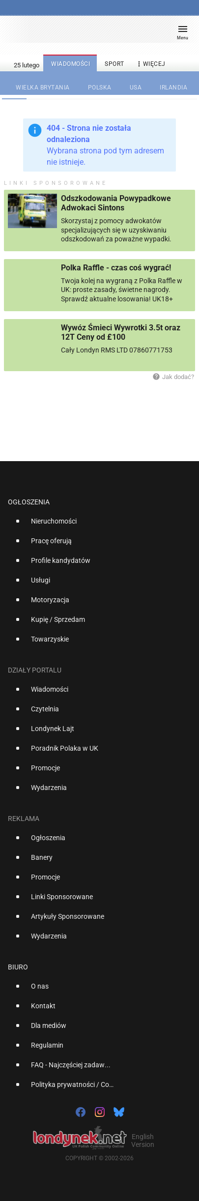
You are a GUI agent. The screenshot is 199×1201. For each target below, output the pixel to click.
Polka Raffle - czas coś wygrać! (116, 267)
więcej (150, 64)
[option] (95, 525)
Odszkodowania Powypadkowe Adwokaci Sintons (116, 203)
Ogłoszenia (29, 502)
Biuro (18, 967)
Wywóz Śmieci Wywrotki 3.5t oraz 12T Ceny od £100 (120, 332)
